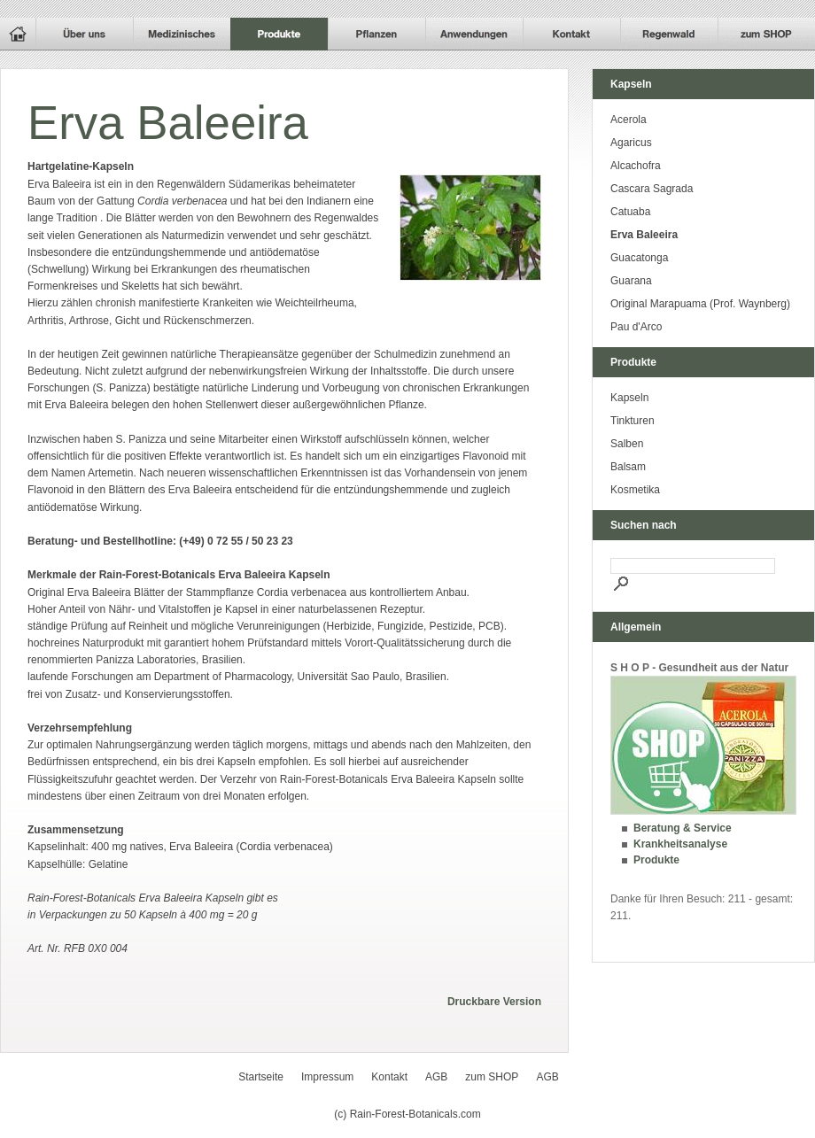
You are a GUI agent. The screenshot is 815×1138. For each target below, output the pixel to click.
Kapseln (629, 397)
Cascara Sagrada (651, 188)
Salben (626, 443)
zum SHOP (491, 1077)
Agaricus (631, 142)
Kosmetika (635, 490)
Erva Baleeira (644, 234)
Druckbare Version (494, 1001)
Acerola (628, 119)
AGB (436, 1077)
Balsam (628, 467)
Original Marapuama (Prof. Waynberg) (700, 304)
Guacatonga (639, 258)
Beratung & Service (682, 828)
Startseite (260, 1077)
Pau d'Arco (636, 327)
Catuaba (630, 211)
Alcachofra (635, 165)
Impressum (327, 1077)
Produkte (656, 860)
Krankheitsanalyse (680, 844)
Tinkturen (632, 420)
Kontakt (389, 1077)
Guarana (631, 281)
